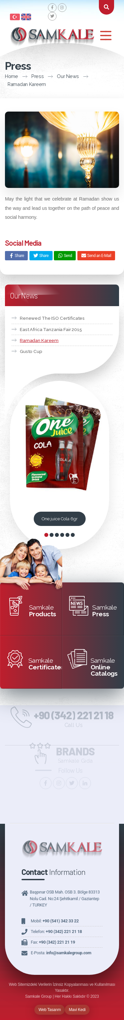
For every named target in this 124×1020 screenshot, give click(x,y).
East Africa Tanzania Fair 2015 (51, 329)
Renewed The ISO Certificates (52, 318)
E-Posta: (61, 952)
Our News (62, 76)
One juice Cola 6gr (60, 518)
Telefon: (56, 931)
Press (31, 76)
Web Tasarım (49, 1009)
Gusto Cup (31, 351)
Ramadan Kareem (39, 340)
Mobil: (55, 920)
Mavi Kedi (77, 1009)
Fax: (53, 942)
